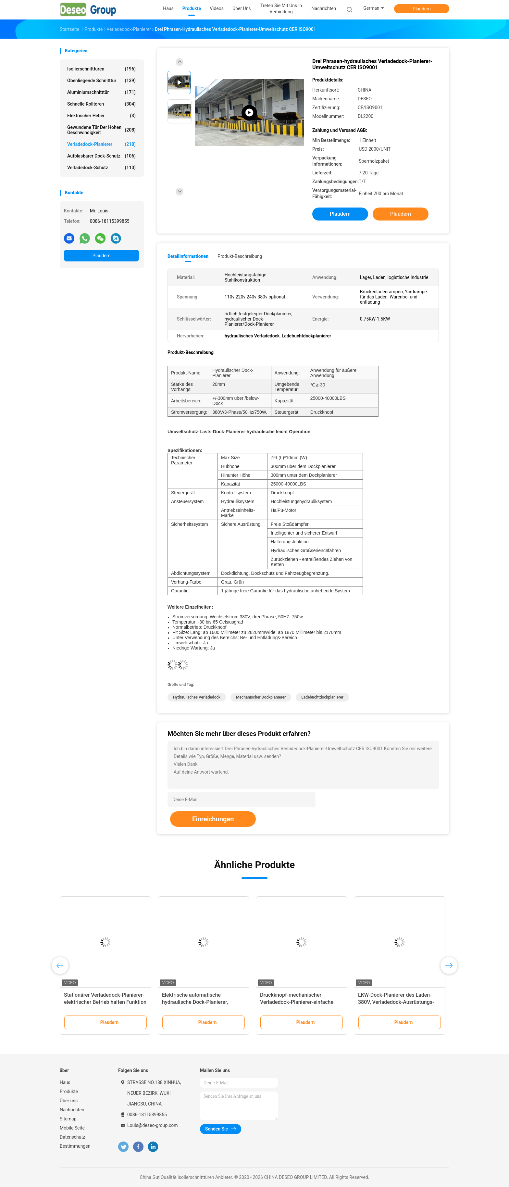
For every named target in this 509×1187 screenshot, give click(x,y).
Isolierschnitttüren (101, 69)
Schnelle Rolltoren (101, 104)
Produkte (69, 1091)
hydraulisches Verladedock (196, 697)
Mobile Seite (72, 1127)
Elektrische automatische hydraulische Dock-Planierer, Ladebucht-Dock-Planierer (195, 1002)
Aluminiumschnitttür (101, 92)
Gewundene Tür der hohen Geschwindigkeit (101, 130)
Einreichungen (213, 819)
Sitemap (68, 1118)
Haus (65, 1082)
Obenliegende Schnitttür (101, 80)
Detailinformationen (188, 256)
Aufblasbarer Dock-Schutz (101, 156)
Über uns (69, 1100)
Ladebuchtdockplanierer (322, 697)
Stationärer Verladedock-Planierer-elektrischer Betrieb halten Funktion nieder (105, 1002)
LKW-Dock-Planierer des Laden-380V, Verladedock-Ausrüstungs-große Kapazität (396, 1002)
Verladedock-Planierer (101, 144)
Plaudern (421, 8)
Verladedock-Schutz (101, 167)
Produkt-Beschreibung (239, 256)
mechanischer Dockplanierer (261, 697)
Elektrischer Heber (101, 115)
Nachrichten (72, 1109)
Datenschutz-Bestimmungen (75, 1141)
